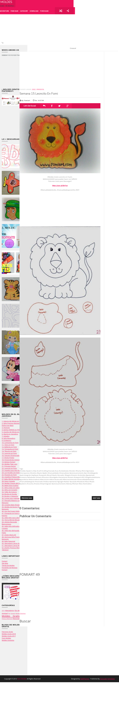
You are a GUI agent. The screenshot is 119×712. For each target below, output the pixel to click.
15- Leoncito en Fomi (9, 453)
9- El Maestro (6, 440)
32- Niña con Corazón (9, 490)
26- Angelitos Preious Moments (13, 477)
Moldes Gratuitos (8, 640)
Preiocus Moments (7, 619)
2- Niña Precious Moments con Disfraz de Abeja (13, 424)
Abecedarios (9, 610)
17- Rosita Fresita (8, 458)
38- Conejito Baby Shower (11, 505)
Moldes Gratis (11, 616)
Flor (9, 613)
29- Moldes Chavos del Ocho (12, 483)
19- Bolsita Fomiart (8, 462)
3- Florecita (6, 428)
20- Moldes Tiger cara (9, 464)
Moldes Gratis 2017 (9, 636)
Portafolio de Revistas (9, 568)
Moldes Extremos (21, 613)
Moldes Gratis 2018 (9, 634)
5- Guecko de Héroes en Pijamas (13, 432)
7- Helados (5, 436)
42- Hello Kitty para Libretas (12, 518)
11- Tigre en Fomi (8, 445)
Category (24, 11)
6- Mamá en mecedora (10, 434)
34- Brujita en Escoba (9, 494)
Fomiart (4, 561)
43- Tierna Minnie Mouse (11, 520)
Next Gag (96, 498)
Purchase (44, 11)
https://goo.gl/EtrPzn (60, 185)
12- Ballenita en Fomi (9, 447)
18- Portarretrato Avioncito (11, 460)
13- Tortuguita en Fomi (10, 449)
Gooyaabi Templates (107, 679)
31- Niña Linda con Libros (11, 488)
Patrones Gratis (7, 632)
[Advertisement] (14, 72)
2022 (34, 89)
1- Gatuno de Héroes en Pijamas (13, 421)
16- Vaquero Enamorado (10, 455)
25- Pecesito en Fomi (9, 475)
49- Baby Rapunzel (8, 541)
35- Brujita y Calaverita (10, 496)
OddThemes (84, 679)
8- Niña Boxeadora (8, 438)
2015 (3, 610)
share (68, 10)
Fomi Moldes (6, 638)
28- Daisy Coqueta (8, 481)
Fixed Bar (14, 11)
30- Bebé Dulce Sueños (10, 485)
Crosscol (40, 89)
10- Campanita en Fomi (10, 443)
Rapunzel (16, 619)
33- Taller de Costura (9, 492)
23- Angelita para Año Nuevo (12, 470)
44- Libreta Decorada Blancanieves (9, 523)
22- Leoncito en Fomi (9, 468)
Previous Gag (27, 498)
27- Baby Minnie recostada (11, 479)
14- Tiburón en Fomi (9, 451)
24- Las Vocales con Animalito (12, 473)
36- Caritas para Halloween (11, 498)
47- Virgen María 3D (9, 535)
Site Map (5, 563)
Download (34, 11)
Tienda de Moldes (8, 565)
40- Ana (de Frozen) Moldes (11, 511)
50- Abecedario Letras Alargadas (13, 543)
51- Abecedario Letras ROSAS (12, 545)
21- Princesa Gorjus (9, 466)
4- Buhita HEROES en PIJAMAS (12, 430)
